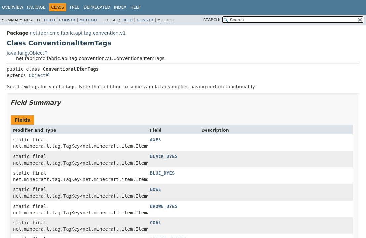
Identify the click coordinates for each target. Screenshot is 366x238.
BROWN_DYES (164, 206)
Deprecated (97, 7)
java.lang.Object (25, 53)
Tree (74, 7)
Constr (67, 20)
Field (49, 20)
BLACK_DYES (164, 156)
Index (120, 7)
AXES (155, 139)
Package (36, 7)
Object (37, 75)
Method (88, 20)
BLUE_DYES (162, 173)
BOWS (155, 189)
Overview (12, 7)
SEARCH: (212, 20)
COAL (155, 222)
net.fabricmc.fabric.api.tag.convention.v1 (78, 33)
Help (135, 7)
